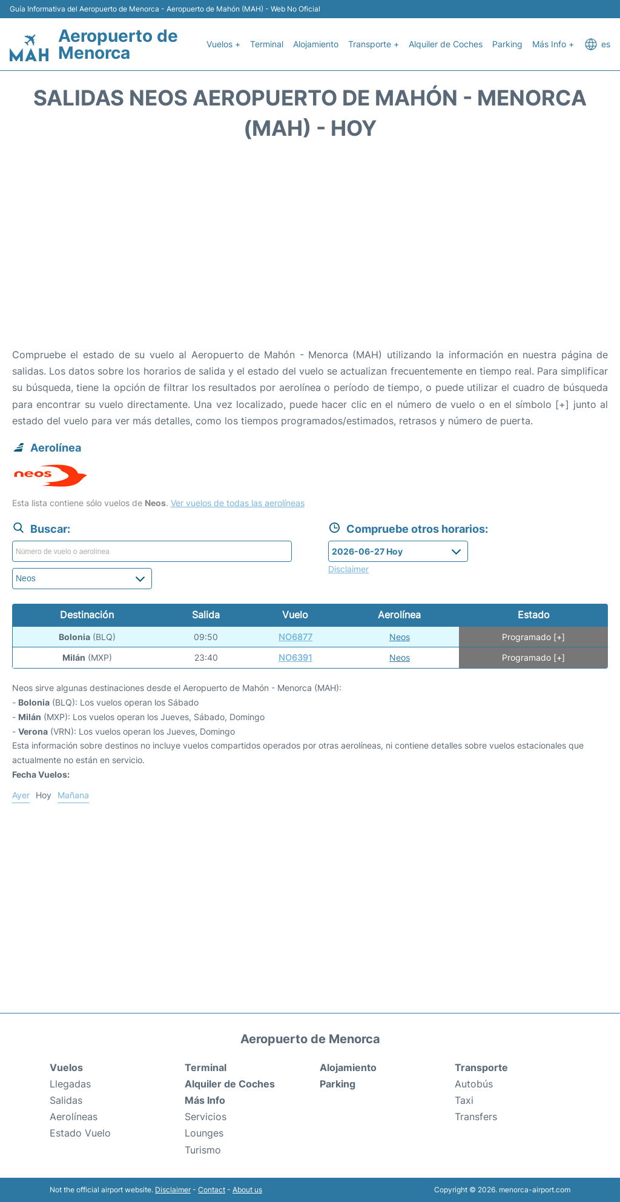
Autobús (474, 1084)
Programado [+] (533, 637)
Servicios (205, 1116)
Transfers (476, 1116)
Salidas (66, 1100)
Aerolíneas (73, 1116)
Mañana (73, 795)
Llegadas (70, 1084)
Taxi (464, 1100)
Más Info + (553, 44)
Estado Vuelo (80, 1133)
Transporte (481, 1067)
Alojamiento (315, 44)
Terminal (266, 44)
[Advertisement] (310, 250)
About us (247, 1189)
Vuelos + (223, 44)
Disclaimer (173, 1189)
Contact (211, 1189)
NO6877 (295, 637)
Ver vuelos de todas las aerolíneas (238, 503)
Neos (399, 637)
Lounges (204, 1133)
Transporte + (373, 44)
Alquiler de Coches (446, 44)
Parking (507, 44)
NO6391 (295, 657)
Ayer (21, 795)
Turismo (203, 1150)
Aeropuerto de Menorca (118, 44)
